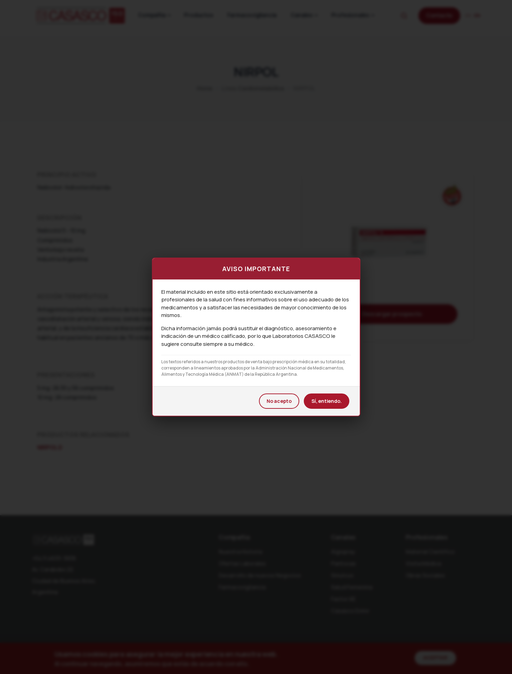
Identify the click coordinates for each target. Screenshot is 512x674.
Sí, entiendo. (326, 401)
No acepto (279, 401)
